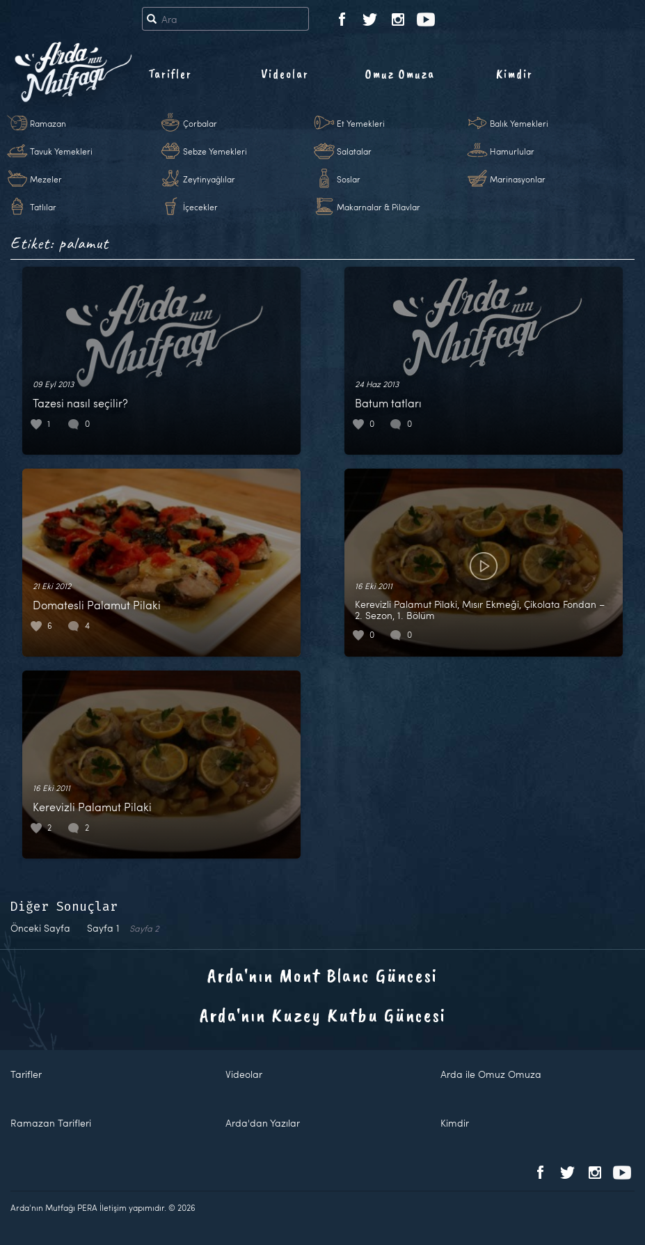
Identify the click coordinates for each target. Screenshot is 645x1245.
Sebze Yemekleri (215, 151)
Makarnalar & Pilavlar (378, 206)
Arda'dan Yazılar (262, 1122)
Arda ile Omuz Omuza (490, 1074)
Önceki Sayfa (40, 927)
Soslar (348, 179)
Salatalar (354, 151)
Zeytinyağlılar (209, 179)
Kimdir (514, 73)
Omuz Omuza (400, 73)
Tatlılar (43, 206)
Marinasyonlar (518, 179)
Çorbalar (200, 123)
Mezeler (46, 179)
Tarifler (170, 73)
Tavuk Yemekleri (61, 151)
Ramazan (48, 123)
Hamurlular (512, 151)
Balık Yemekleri (519, 123)
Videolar (285, 73)
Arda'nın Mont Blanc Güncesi (322, 975)
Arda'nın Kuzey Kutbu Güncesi (323, 1015)
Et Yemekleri (361, 123)
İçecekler (200, 206)
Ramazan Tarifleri (50, 1122)
